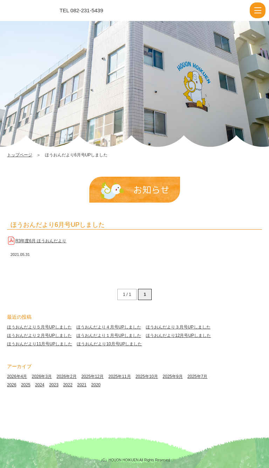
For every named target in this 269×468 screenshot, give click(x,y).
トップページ (19, 154)
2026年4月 (17, 376)
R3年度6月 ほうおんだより (40, 240)
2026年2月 (66, 376)
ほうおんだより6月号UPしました (58, 224)
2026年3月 (42, 376)
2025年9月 (172, 376)
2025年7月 (197, 376)
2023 (53, 384)
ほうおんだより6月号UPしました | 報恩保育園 (36, 10)
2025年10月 (147, 376)
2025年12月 (92, 376)
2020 (96, 384)
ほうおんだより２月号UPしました (39, 335)
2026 (11, 384)
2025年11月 (120, 376)
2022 (68, 384)
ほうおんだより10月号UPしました (109, 343)
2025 (25, 384)
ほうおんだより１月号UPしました (108, 335)
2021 (82, 384)
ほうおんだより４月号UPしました (108, 327)
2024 (39, 384)
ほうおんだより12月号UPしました (178, 335)
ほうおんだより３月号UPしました (178, 327)
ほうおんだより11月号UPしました (39, 343)
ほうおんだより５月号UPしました (39, 327)
